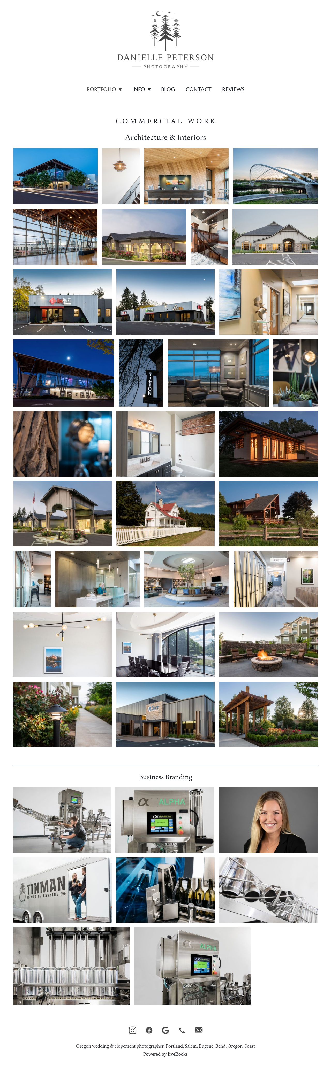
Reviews (233, 89)
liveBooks (178, 1054)
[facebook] (149, 1030)
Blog (168, 89)
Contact (199, 89)
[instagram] (132, 1030)
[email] (198, 1030)
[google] (165, 1030)
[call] (182, 1030)
